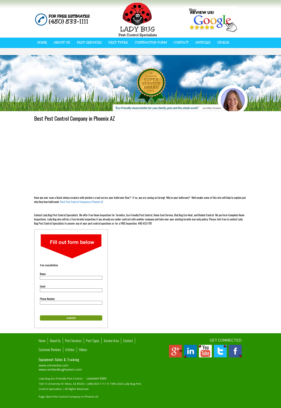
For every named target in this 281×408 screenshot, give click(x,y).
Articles (203, 42)
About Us (62, 42)
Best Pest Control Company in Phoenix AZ (81, 202)
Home (42, 42)
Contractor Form (151, 42)
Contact (181, 42)
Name (43, 274)
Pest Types (118, 42)
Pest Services (89, 42)
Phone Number (47, 299)
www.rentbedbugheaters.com (60, 369)
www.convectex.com (53, 365)
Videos (223, 42)
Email (42, 286)
